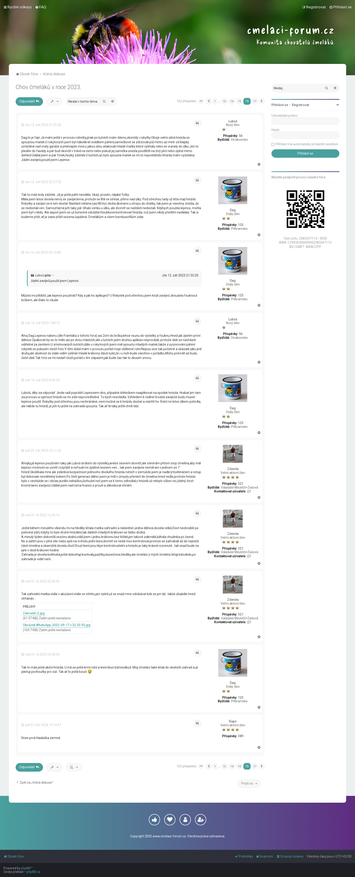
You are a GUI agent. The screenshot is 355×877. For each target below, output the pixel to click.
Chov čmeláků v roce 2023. (48, 87)
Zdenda (233, 469)
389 (240, 736)
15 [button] (239, 101)
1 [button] (215, 101)
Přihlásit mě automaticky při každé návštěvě (307, 144)
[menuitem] (40, 7)
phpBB (26, 868)
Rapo (233, 721)
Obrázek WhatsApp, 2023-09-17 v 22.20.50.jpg (57, 625)
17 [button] (254, 101)
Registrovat (300, 105)
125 (240, 225)
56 (240, 136)
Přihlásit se (279, 105)
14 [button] (231, 101)
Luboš (232, 121)
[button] (201, 101)
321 (240, 483)
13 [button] (224, 101)
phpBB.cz (33, 872)
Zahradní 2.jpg (34, 613)
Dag (233, 210)
